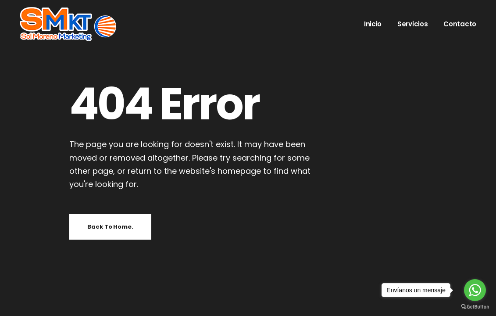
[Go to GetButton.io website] (475, 307)
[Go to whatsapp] (475, 290)
